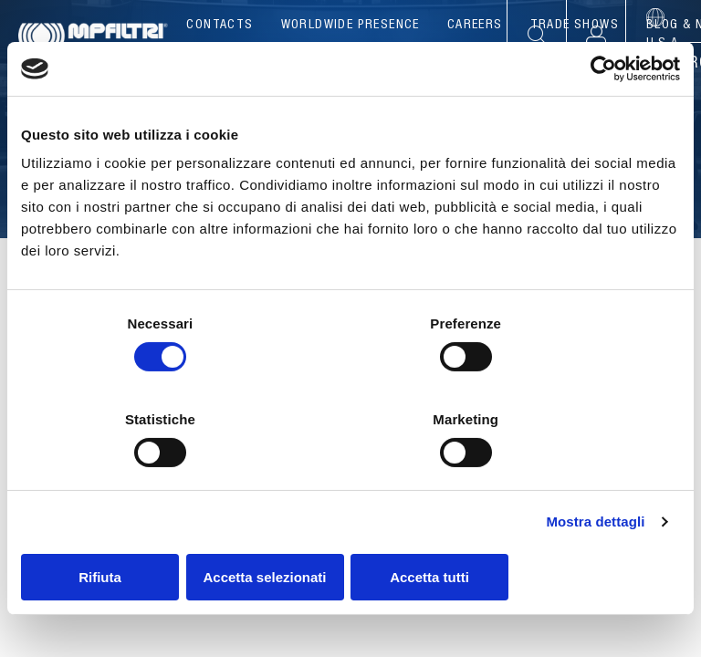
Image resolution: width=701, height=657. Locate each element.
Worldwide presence (350, 25)
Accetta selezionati (350, 529)
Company (246, 64)
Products (350, 64)
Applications (477, 64)
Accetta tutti (572, 529)
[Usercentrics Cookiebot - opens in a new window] (600, 117)
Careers (475, 25)
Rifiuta (128, 529)
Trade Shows (574, 25)
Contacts (219, 25)
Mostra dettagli (595, 474)
